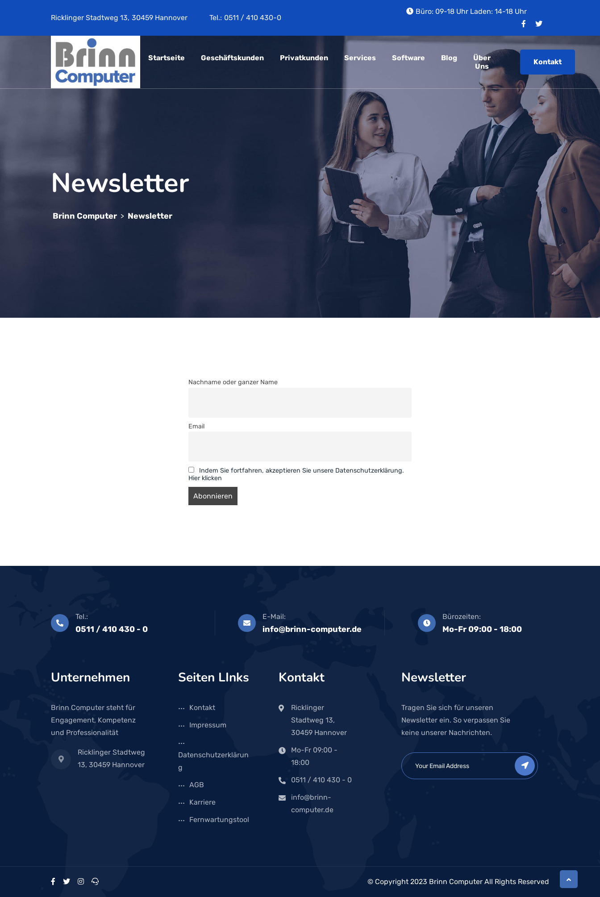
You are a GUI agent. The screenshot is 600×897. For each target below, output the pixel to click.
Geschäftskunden (232, 58)
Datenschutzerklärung (213, 761)
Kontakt (547, 62)
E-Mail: (274, 616)
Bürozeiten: (461, 616)
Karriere (202, 802)
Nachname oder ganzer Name (233, 382)
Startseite (166, 58)
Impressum (207, 725)
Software (408, 58)
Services (360, 58)
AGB (196, 785)
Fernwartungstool (219, 819)
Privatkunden (304, 58)
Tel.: (81, 616)
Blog (449, 58)
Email (196, 426)
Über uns (482, 62)
